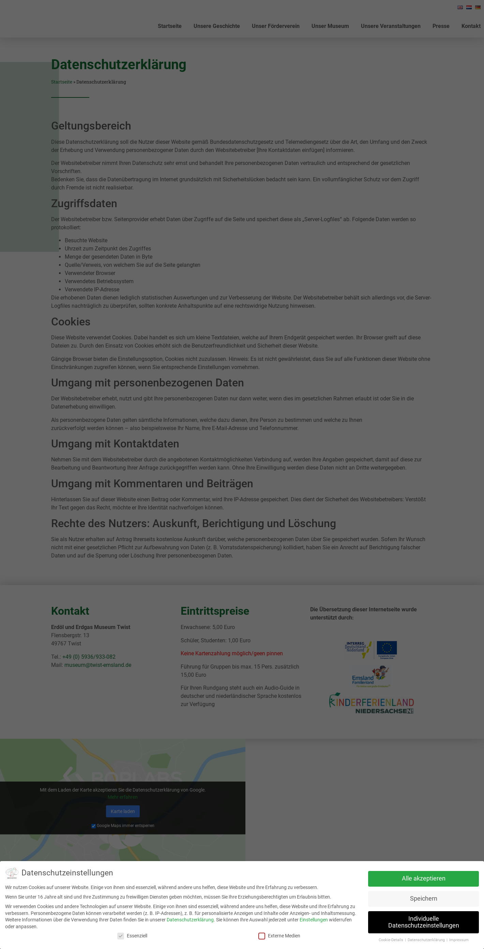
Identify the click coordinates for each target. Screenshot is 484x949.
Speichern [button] (423, 898)
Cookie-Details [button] (391, 940)
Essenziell (132, 936)
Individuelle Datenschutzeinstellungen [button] (423, 922)
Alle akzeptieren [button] (423, 878)
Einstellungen (314, 919)
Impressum (459, 940)
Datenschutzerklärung (190, 919)
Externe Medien (279, 936)
